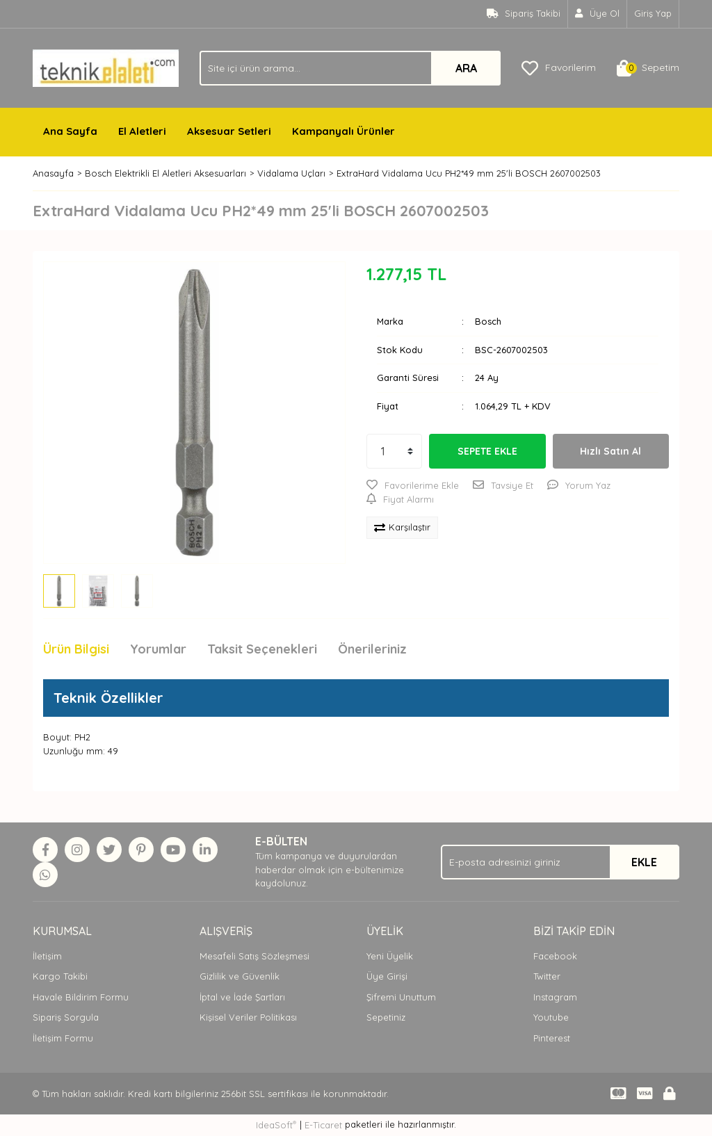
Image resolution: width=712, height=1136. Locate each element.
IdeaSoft (276, 1124)
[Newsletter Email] (560, 862)
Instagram (555, 997)
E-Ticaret (323, 1124)
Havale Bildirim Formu (81, 997)
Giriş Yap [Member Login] (653, 13)
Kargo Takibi (60, 976)
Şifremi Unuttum (401, 997)
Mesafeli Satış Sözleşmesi (254, 955)
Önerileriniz (372, 649)
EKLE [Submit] (644, 862)
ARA (466, 68)
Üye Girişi (386, 976)
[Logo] (106, 66)
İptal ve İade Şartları (242, 997)
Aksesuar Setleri (229, 131)
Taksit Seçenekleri (262, 649)
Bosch (488, 321)
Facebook (555, 955)
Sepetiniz (385, 1017)
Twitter (546, 976)
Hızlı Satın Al (610, 451)
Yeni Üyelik (389, 955)
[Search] (350, 68)
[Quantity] (394, 451)
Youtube (551, 1017)
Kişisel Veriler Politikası (248, 1017)
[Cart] (648, 68)
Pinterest (551, 1038)
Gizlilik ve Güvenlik (240, 976)
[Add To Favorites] (412, 486)
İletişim (47, 955)
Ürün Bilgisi (76, 649)
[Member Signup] (597, 14)
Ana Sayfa (70, 131)
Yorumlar (158, 649)
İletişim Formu (63, 1038)
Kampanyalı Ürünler (343, 131)
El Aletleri (142, 131)
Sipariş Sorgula (66, 1017)
